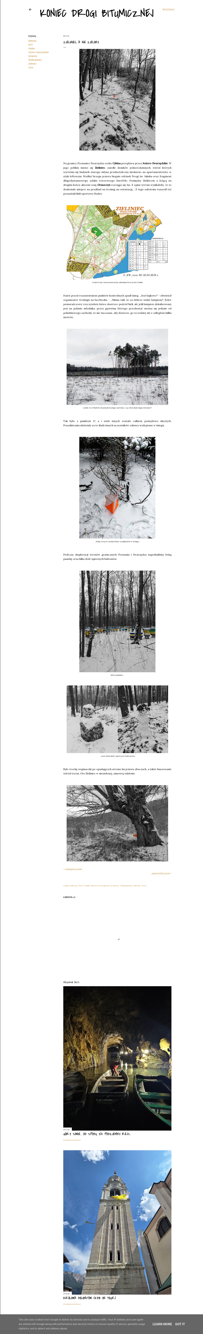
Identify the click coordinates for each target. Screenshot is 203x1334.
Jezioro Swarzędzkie (38, 52)
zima (30, 67)
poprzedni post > (161, 873)
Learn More (162, 1324)
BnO (30, 44)
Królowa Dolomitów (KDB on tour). (89, 1298)
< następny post (72, 869)
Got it (180, 1324)
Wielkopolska (34, 60)
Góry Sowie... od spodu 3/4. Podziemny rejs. (96, 1134)
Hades (31, 48)
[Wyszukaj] (169, 9)
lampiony (32, 56)
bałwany (32, 41)
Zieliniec (32, 63)
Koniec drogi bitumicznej (97, 13)
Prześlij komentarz (72, 1140)
